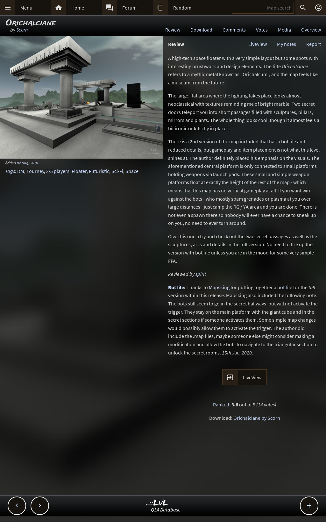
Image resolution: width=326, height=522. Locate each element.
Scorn (22, 29)
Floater (79, 171)
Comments (234, 29)
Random (182, 7)
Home (77, 7)
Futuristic (99, 171)
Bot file (176, 287)
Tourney (35, 171)
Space (131, 171)
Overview (311, 29)
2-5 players (57, 171)
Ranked (221, 404)
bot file (284, 287)
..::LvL (157, 503)
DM (20, 171)
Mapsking (219, 287)
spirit (200, 274)
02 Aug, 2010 (27, 162)
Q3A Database (166, 509)
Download (201, 29)
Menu (26, 7)
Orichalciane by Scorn (256, 418)
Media (284, 29)
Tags (10, 171)
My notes (286, 44)
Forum (129, 7)
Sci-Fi (117, 171)
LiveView (257, 44)
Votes (262, 29)
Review (172, 29)
